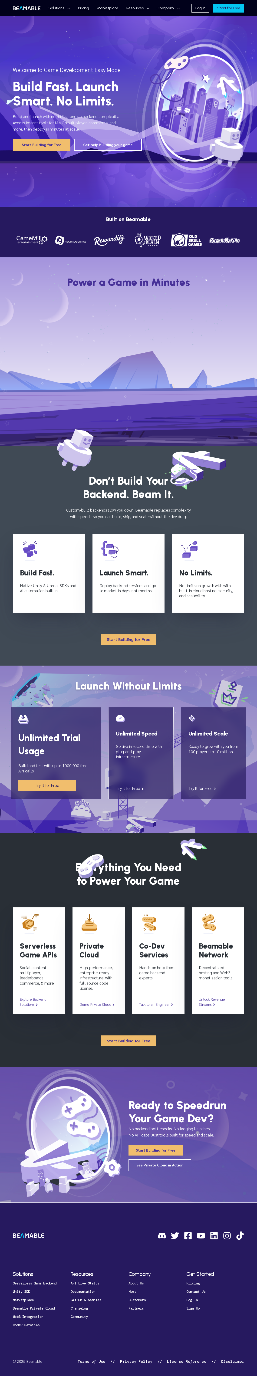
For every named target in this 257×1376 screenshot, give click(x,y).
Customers (137, 1300)
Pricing (83, 8)
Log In (200, 8)
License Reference (187, 1361)
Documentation (83, 1291)
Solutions (56, 8)
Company (166, 8)
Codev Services (26, 1325)
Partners (136, 1308)
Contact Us (195, 1291)
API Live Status (85, 1283)
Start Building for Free (41, 144)
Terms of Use (93, 1361)
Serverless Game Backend (34, 1283)
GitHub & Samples (86, 1300)
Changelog (79, 1308)
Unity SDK (21, 1291)
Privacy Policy (136, 1361)
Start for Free (228, 8)
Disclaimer (231, 1361)
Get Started (200, 1274)
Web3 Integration (28, 1316)
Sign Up (193, 1308)
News (132, 1291)
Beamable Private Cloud (34, 1308)
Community (79, 1316)
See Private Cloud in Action (159, 1165)
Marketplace (107, 8)
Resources (135, 8)
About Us (136, 1283)
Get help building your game (108, 144)
